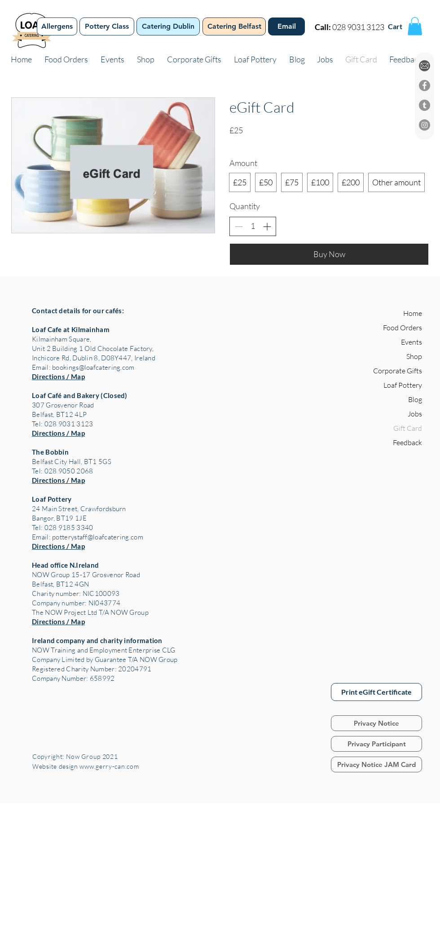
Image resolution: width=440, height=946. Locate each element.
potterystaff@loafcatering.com (97, 537)
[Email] (286, 26)
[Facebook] (424, 85)
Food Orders (402, 327)
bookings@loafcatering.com (93, 367)
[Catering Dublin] (168, 26)
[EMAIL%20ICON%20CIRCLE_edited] (424, 65)
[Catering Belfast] (234, 26)
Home (412, 313)
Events (411, 341)
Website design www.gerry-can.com (86, 766)
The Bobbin (50, 452)
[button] (414, 26)
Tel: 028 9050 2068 (62, 471)
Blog (415, 399)
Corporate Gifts (397, 370)
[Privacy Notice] (376, 723)
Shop (414, 356)
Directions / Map (58, 376)
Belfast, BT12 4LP (59, 414)
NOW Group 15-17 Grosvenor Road (86, 574)
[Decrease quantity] (239, 226)
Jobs (415, 413)
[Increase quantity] (267, 226)
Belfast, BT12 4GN (60, 584)
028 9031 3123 (358, 27)
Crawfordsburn (103, 508)
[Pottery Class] (106, 26)
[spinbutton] (253, 226)
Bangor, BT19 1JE (59, 518)
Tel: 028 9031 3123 (62, 424)
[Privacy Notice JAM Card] (376, 764)
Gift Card (407, 428)
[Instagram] (424, 125)
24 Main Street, (56, 508)
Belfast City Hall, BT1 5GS (71, 461)
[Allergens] (57, 26)
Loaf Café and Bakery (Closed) (80, 395)
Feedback (407, 442)
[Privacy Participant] (376, 744)
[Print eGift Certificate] (376, 692)
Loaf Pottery (52, 499)
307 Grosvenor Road (63, 405)
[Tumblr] (424, 105)
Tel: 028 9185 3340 (62, 527)
